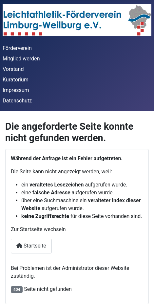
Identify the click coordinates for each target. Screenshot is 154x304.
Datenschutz (17, 101)
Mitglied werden (21, 58)
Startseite (31, 246)
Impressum (16, 90)
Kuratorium (16, 79)
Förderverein (17, 48)
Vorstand (13, 69)
